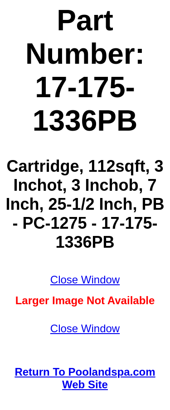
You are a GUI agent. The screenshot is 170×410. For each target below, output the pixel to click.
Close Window (85, 279)
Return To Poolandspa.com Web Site (85, 378)
